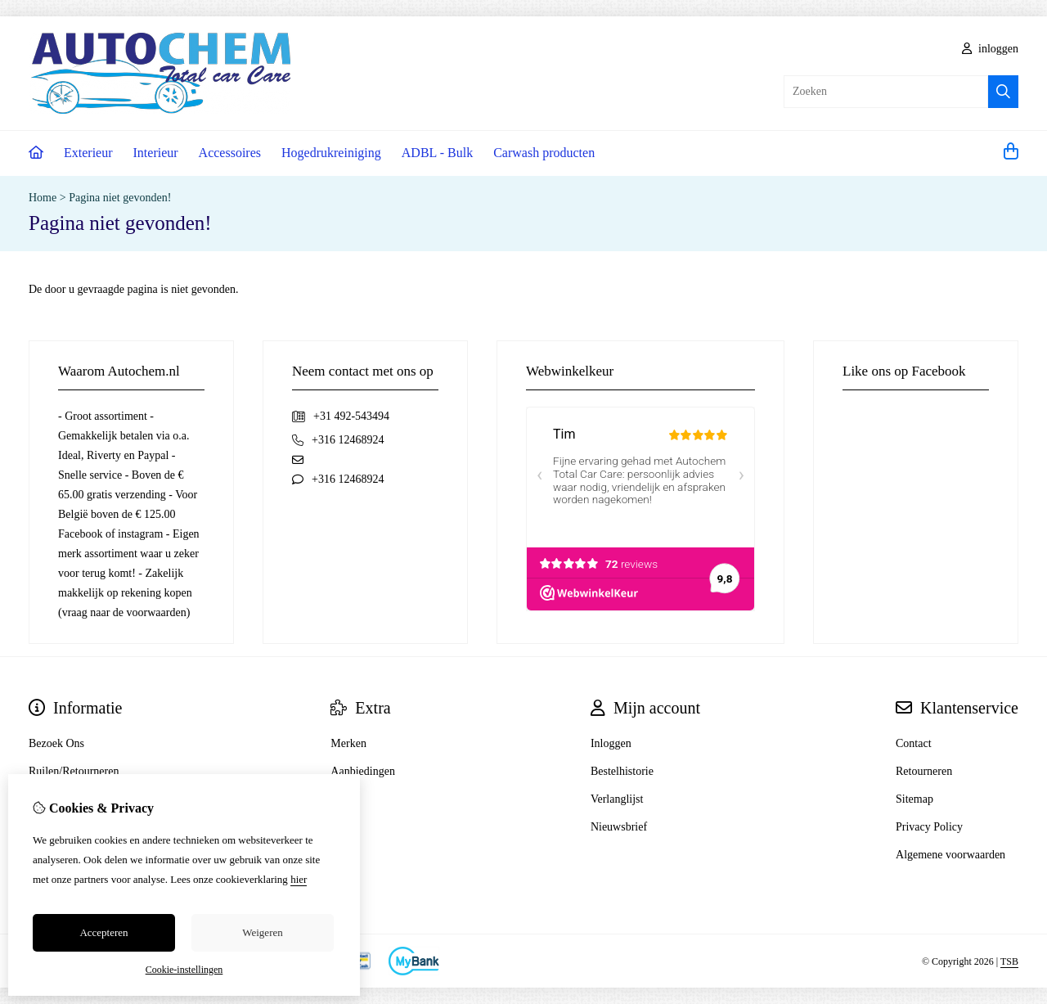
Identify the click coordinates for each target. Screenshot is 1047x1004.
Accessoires (230, 153)
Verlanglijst (617, 799)
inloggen (990, 49)
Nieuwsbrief (619, 827)
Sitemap (914, 799)
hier (298, 879)
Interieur (155, 153)
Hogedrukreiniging (331, 153)
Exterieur (88, 153)
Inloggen (611, 743)
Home (42, 197)
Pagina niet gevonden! (120, 197)
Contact (914, 743)
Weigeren (262, 932)
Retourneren (924, 771)
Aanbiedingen (362, 771)
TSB (1009, 961)
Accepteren (103, 932)
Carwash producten (544, 153)
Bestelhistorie (622, 771)
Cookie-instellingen (184, 969)
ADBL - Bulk (437, 153)
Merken (348, 743)
